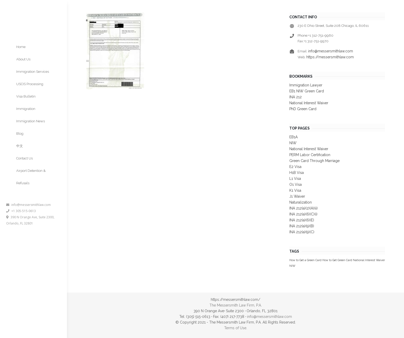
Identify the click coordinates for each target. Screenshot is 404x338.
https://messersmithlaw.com (330, 57)
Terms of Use (235, 328)
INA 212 (295, 97)
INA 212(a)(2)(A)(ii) (303, 208)
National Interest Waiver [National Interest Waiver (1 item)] (369, 260)
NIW (293, 143)
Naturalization (300, 202)
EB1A (293, 137)
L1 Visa (295, 178)
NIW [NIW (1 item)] (292, 265)
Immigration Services (32, 72)
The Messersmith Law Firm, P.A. (235, 305)
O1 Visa (295, 184)
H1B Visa (296, 173)
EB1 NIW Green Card (306, 91)
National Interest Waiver (308, 103)
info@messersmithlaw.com (28, 205)
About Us (23, 59)
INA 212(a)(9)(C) (301, 232)
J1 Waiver (297, 196)
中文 (19, 146)
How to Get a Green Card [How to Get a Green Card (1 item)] (305, 260)
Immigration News (30, 121)
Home (21, 47)
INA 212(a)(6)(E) (301, 220)
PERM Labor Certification (309, 155)
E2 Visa (295, 167)
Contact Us (24, 158)
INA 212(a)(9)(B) (301, 226)
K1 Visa (295, 190)
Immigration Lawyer (305, 85)
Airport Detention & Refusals (31, 177)
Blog (19, 133)
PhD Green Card (302, 109)
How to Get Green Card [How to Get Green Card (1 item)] (337, 260)
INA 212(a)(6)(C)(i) (303, 214)
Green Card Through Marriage (314, 161)
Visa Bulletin (26, 96)
